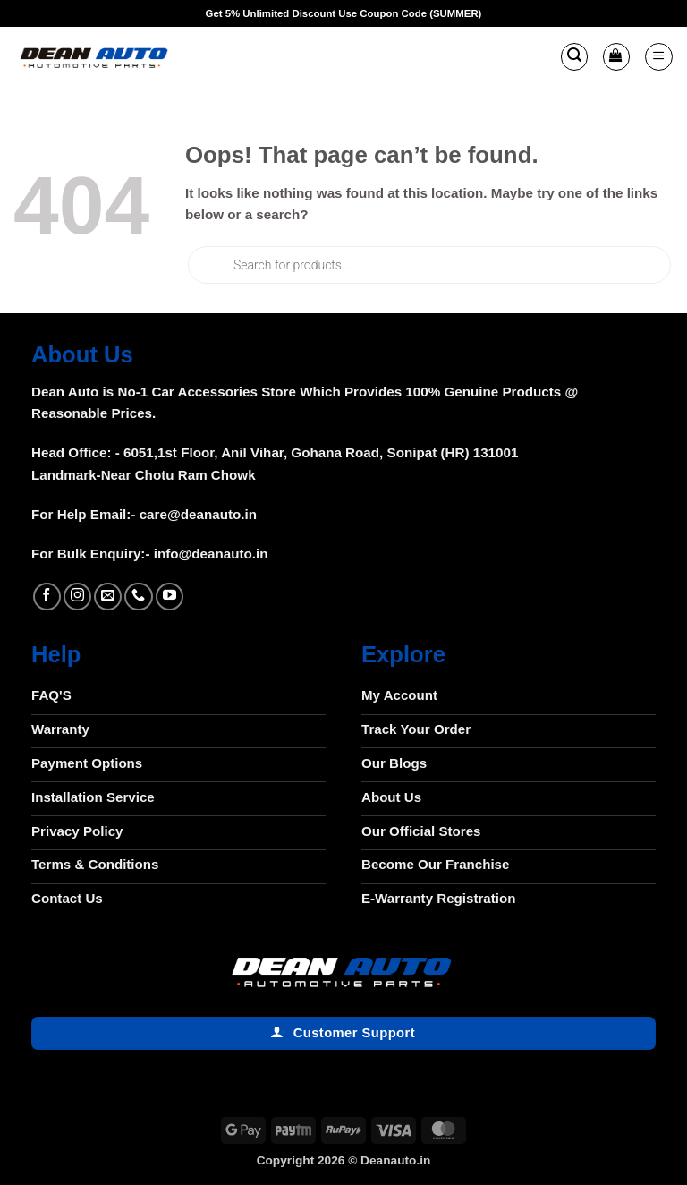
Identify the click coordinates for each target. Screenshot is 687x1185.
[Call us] (138, 596)
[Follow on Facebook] (47, 596)
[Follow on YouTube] (169, 596)
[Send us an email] (108, 596)
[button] (574, 56)
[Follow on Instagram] (77, 596)
